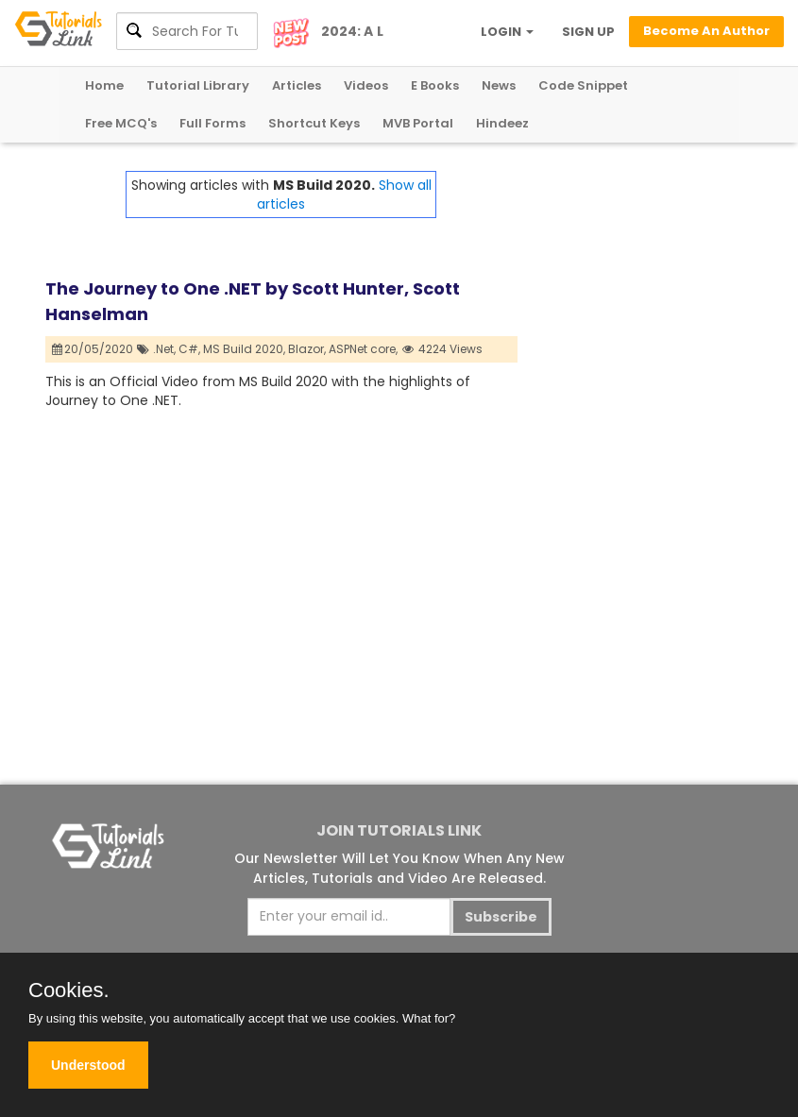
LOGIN (507, 32)
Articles (296, 85)
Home (104, 85)
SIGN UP (588, 32)
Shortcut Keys (314, 123)
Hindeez (502, 123)
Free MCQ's (121, 123)
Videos (366, 85)
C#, (189, 349)
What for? (428, 1018)
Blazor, (307, 349)
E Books (435, 85)
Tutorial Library (197, 85)
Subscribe (501, 916)
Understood (88, 1065)
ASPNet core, (363, 349)
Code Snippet (583, 85)
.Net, (164, 349)
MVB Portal (417, 123)
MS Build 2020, (244, 349)
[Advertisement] (635, 265)
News (499, 85)
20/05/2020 (93, 349)
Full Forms (212, 123)
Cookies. (69, 990)
